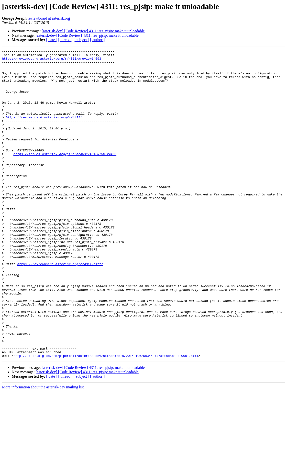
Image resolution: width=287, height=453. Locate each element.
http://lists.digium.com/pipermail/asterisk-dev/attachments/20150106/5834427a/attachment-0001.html (106, 417)
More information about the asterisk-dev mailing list (43, 449)
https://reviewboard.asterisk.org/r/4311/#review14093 (51, 60)
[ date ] (51, 40)
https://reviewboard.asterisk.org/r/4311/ (44, 131)
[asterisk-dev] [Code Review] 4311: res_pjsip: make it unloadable (93, 31)
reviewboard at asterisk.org (49, 18)
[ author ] (97, 40)
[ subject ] (81, 40)
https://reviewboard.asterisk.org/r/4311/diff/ (60, 307)
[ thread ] (65, 40)
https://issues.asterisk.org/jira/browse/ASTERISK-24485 (64, 175)
